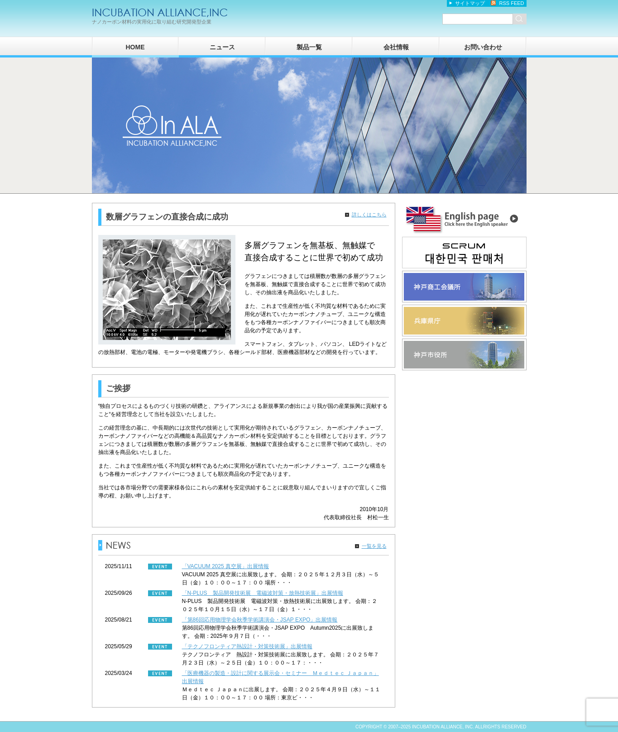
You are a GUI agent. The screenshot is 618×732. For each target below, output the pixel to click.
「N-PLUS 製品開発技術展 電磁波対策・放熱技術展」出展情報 (262, 593)
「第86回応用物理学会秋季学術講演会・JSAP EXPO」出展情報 (260, 620)
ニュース (222, 47)
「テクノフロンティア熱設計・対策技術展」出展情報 (247, 646)
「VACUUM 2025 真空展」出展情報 (225, 566)
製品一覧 (309, 47)
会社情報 (396, 47)
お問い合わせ (483, 47)
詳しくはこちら (369, 214)
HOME (135, 47)
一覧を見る (374, 546)
